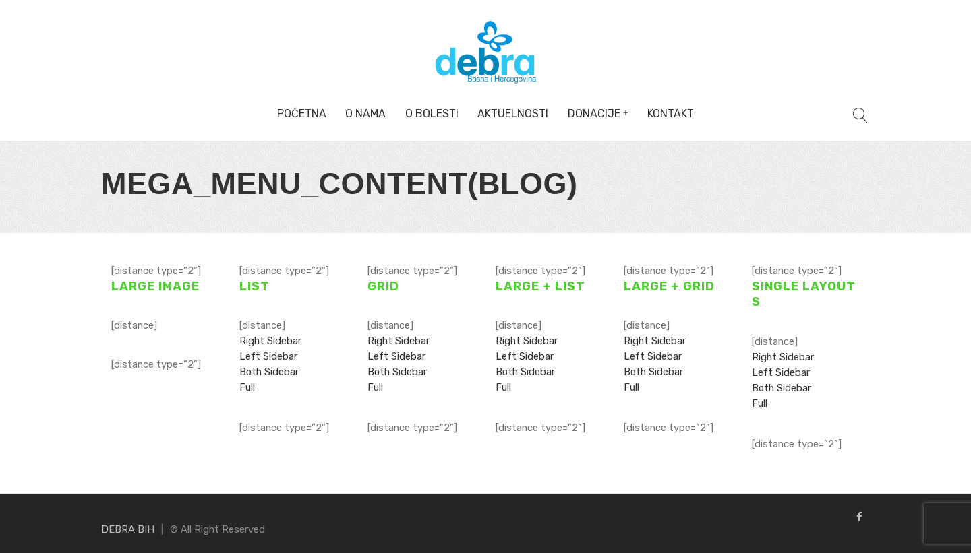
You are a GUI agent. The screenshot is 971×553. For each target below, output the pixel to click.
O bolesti (432, 113)
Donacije (594, 113)
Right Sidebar (270, 341)
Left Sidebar (268, 356)
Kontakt (670, 113)
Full (247, 387)
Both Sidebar (269, 372)
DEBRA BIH (127, 529)
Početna (301, 113)
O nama (365, 113)
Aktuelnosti (512, 113)
